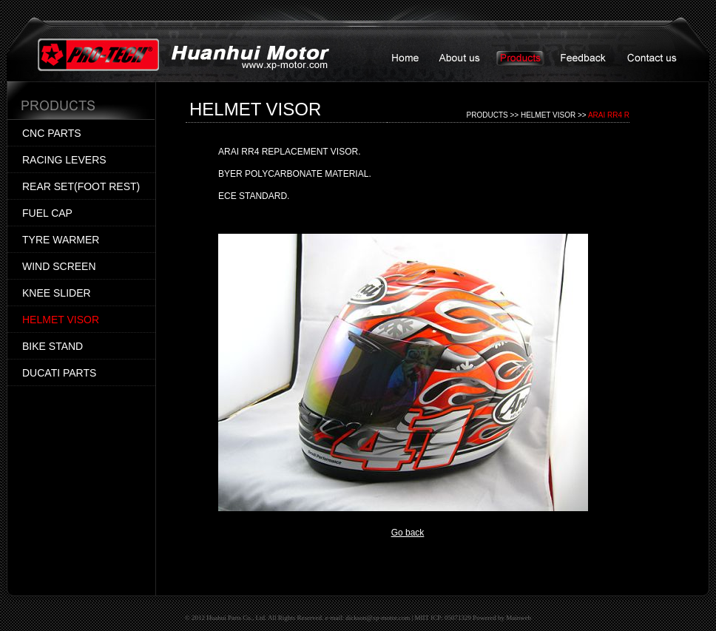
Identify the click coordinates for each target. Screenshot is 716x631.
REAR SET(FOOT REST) (81, 186)
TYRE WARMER (60, 240)
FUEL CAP (47, 213)
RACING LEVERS (64, 160)
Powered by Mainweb (502, 617)
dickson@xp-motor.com (377, 617)
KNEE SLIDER (56, 293)
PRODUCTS (487, 115)
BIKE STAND (52, 346)
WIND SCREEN (59, 266)
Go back (408, 532)
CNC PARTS (51, 133)
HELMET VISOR (60, 319)
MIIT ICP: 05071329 (443, 617)
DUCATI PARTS (59, 373)
